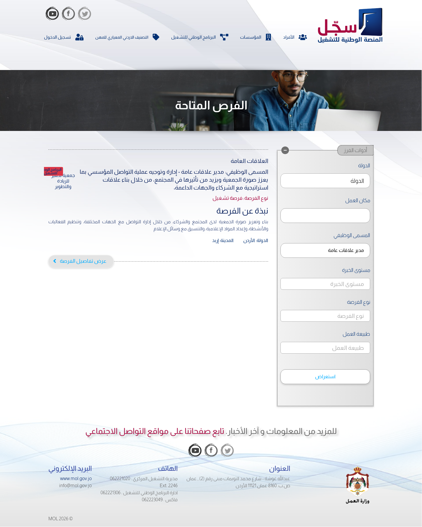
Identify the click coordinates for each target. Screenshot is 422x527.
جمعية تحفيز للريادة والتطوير (63, 181)
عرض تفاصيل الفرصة (83, 261)
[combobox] (325, 180)
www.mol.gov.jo (76, 478)
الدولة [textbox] (357, 181)
